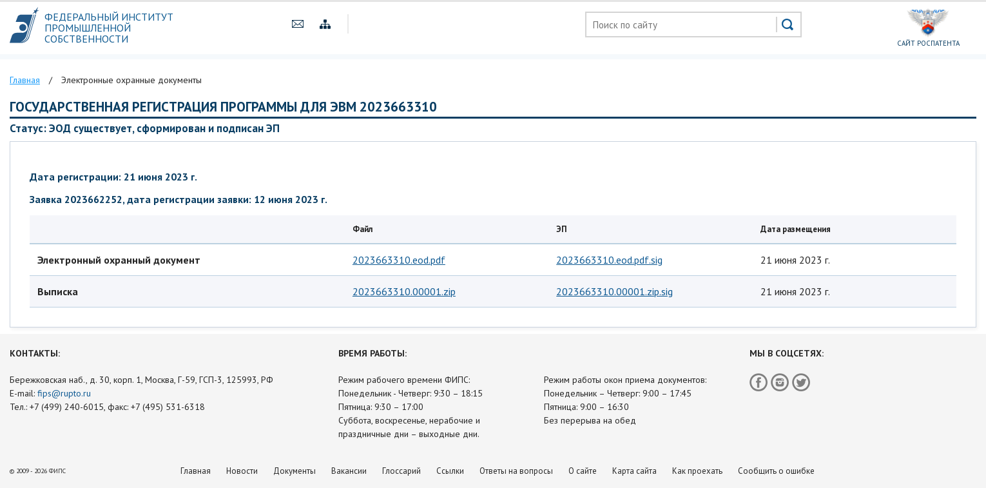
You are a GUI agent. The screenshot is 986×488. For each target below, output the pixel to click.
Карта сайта (634, 470)
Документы (294, 470)
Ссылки (450, 470)
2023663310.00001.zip (404, 291)
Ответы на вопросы (516, 470)
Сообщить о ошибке (776, 470)
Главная (195, 470)
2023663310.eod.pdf (399, 259)
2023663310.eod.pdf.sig (609, 259)
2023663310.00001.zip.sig (614, 291)
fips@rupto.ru (64, 393)
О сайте (582, 470)
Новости (242, 470)
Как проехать (697, 470)
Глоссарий (401, 470)
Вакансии (349, 470)
